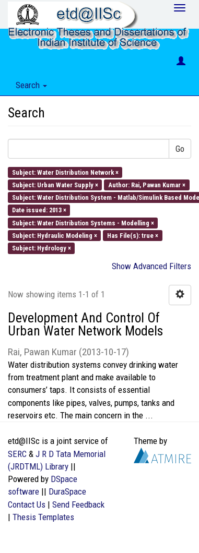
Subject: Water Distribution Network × (65, 172)
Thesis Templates (43, 517)
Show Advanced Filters (151, 266)
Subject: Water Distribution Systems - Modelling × (83, 222)
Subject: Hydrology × (41, 248)
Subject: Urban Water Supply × (55, 184)
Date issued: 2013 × (39, 210)
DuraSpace (67, 491)
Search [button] (31, 85)
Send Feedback (78, 504)
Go (179, 148)
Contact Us (26, 504)
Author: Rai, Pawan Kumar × (146, 184)
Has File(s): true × (132, 235)
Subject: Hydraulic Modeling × (54, 235)
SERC (17, 454)
